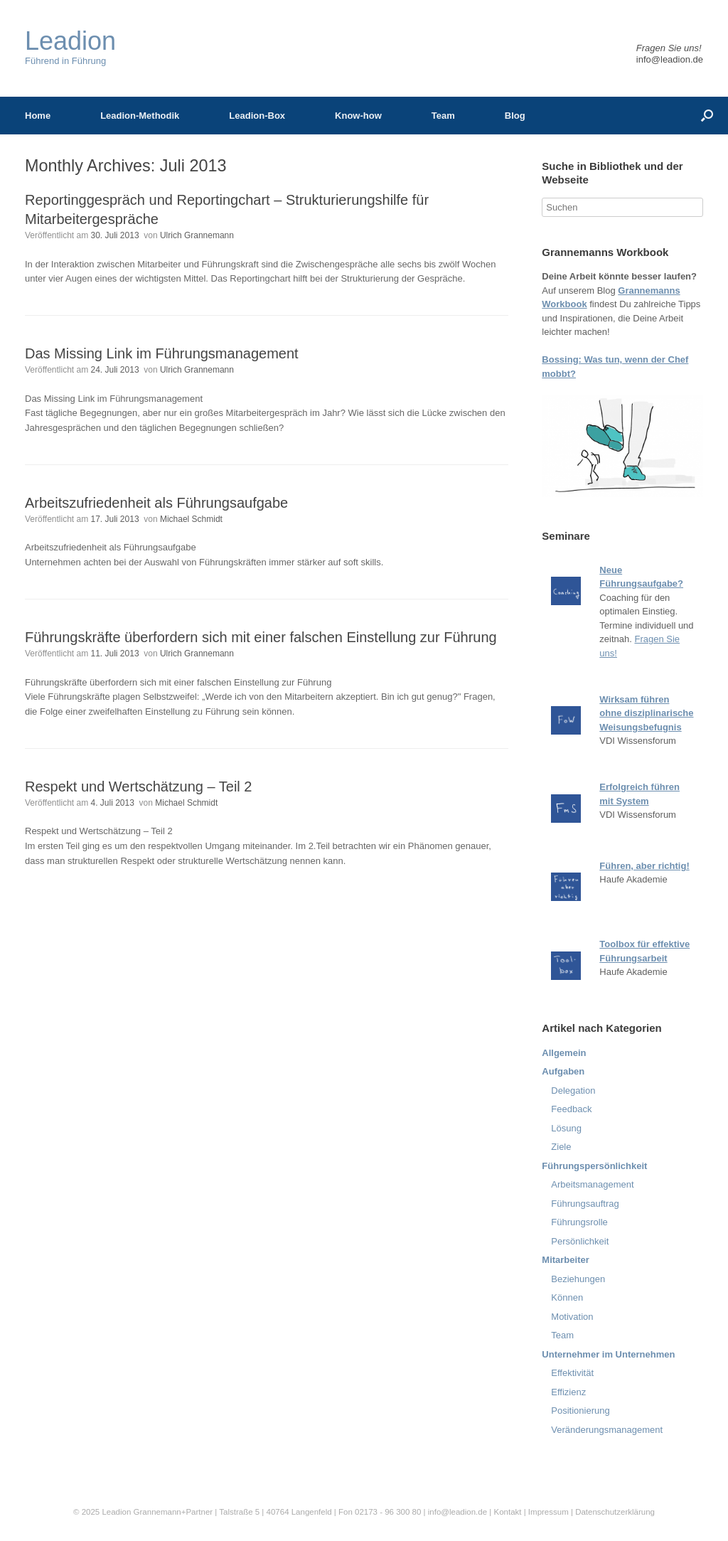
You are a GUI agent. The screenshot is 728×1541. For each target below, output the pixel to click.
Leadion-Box (257, 115)
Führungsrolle (579, 1222)
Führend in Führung (70, 47)
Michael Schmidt (191, 519)
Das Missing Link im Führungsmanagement (162, 353)
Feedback (571, 1109)
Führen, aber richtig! (644, 865)
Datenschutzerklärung (615, 1512)
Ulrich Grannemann (197, 235)
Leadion (116, 1512)
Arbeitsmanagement (592, 1184)
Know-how (358, 115)
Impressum (549, 1512)
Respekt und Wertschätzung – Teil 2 (138, 786)
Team (443, 115)
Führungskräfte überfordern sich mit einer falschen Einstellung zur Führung (261, 637)
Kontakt (507, 1512)
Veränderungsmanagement (607, 1429)
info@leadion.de (669, 59)
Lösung (566, 1128)
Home (37, 115)
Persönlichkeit (580, 1241)
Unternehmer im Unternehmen (608, 1354)
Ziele (561, 1146)
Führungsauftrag (585, 1203)
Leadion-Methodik (139, 115)
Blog (515, 115)
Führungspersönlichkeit (594, 1166)
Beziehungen (578, 1279)
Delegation (573, 1090)
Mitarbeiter (565, 1259)
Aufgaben (563, 1071)
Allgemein (564, 1052)
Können (567, 1297)
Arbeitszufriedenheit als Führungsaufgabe (156, 503)
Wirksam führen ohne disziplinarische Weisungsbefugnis (646, 713)
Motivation (572, 1316)
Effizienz (568, 1392)
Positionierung (580, 1410)
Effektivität (572, 1372)
